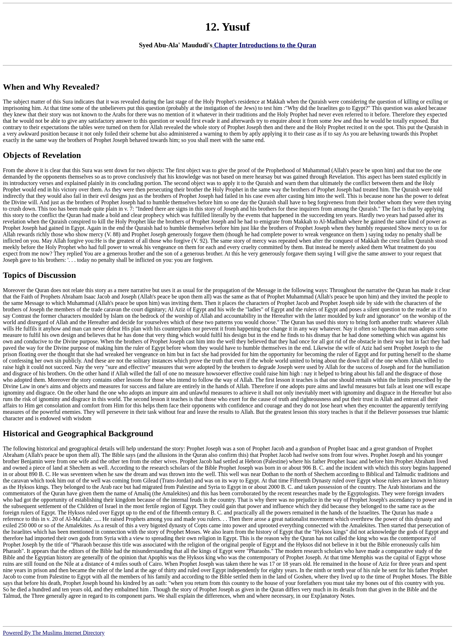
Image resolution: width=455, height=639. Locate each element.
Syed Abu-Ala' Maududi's (176, 45)
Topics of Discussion (39, 275)
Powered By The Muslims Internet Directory (54, 633)
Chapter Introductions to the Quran (264, 45)
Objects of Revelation (42, 155)
